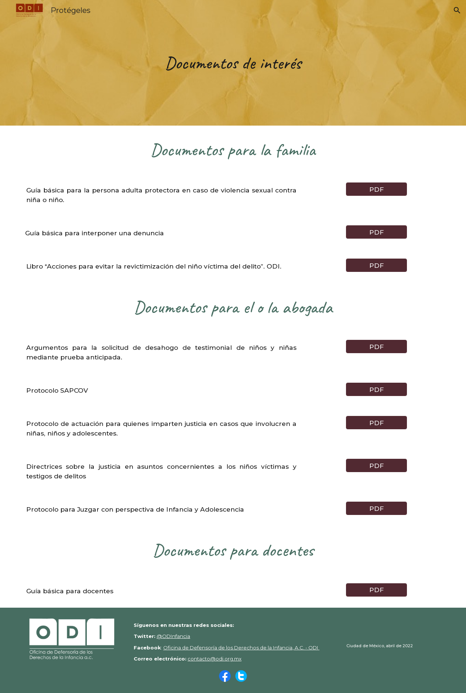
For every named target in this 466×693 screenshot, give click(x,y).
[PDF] (376, 189)
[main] (233, 63)
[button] (457, 10)
